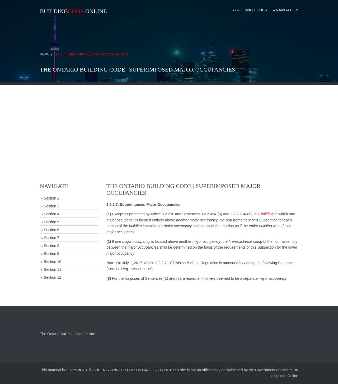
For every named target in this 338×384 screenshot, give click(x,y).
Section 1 (51, 198)
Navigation (287, 10)
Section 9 (51, 254)
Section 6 (51, 230)
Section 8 (51, 246)
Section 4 (51, 214)
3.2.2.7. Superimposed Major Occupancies (91, 54)
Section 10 (52, 261)
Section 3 (51, 206)
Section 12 (52, 277)
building (267, 214)
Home (44, 54)
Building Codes (251, 10)
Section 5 (51, 222)
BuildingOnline (73, 11)
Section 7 (51, 238)
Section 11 (52, 269)
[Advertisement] (169, 122)
